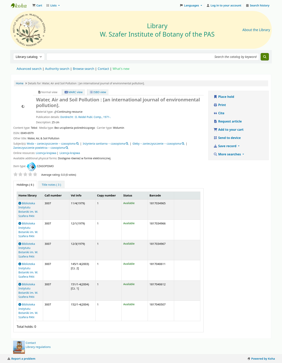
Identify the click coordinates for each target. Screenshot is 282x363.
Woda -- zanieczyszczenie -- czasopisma (51, 143)
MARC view (74, 92)
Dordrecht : (67, 117)
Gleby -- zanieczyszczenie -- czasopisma (156, 143)
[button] (37, 5)
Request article (227, 121)
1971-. (107, 117)
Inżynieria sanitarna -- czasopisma (104, 143)
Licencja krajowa (46, 153)
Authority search (57, 69)
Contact (31, 343)
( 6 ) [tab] (25, 184)
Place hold (223, 97)
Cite (218, 113)
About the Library (256, 30)
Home (20, 83)
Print (219, 105)
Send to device (227, 138)
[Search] (265, 56)
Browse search (83, 69)
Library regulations (38, 347)
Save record (225, 146)
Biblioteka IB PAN (21, 5)
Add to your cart (228, 129)
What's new (121, 69)
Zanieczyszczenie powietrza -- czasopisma (39, 148)
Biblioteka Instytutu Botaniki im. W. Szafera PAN (28, 270)
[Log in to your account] (224, 5)
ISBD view (98, 92)
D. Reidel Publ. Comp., (88, 117)
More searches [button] (227, 154)
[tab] (51, 185)
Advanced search (29, 69)
